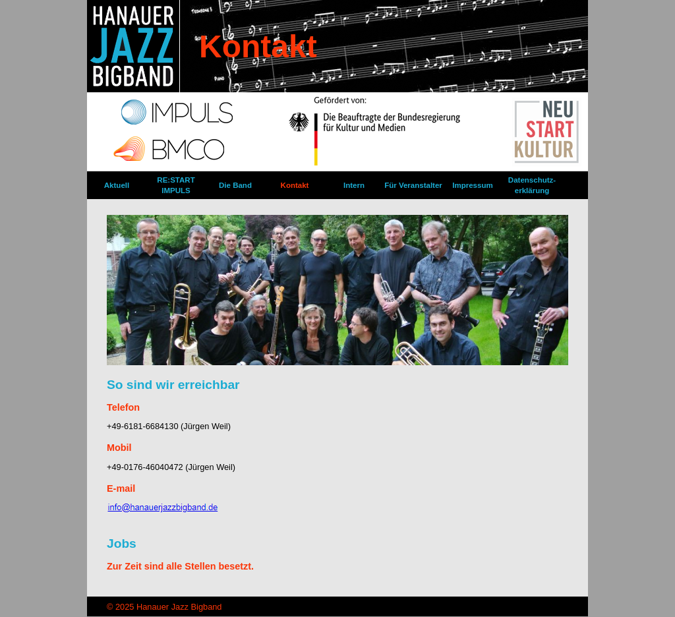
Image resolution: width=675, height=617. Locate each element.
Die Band (235, 185)
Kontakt (295, 185)
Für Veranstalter (413, 185)
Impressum (472, 185)
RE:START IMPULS (175, 185)
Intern (354, 185)
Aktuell (116, 185)
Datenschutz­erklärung (532, 185)
